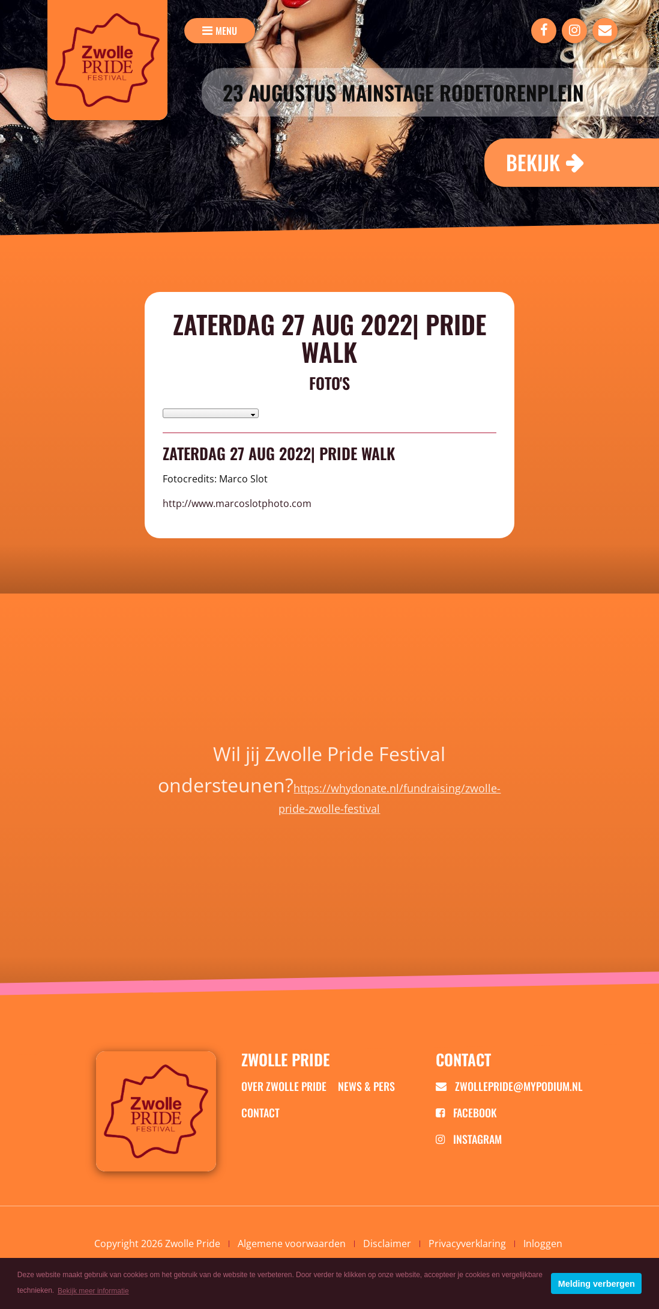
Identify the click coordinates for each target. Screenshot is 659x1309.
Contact (260, 1112)
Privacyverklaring (467, 1243)
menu (226, 30)
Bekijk (533, 162)
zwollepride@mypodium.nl (509, 1086)
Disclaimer (387, 1243)
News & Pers (366, 1086)
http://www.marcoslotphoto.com (237, 503)
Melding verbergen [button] (596, 1284)
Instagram (469, 1139)
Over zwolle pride (283, 1086)
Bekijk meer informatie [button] (93, 1291)
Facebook (466, 1112)
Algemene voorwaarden (292, 1243)
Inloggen (542, 1243)
